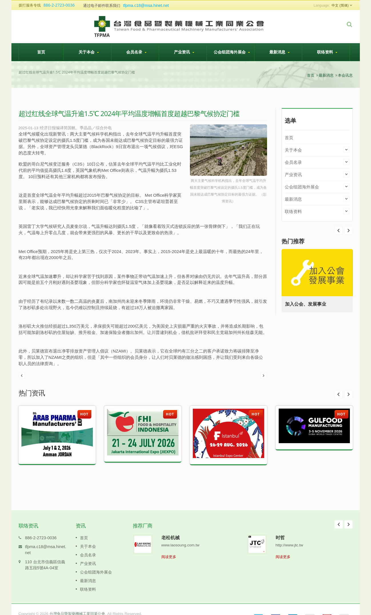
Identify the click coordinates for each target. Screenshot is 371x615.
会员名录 (136, 52)
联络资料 (327, 52)
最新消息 (279, 52)
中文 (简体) (340, 5)
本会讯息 (345, 75)
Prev (348, 230)
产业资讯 (184, 52)
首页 (41, 51)
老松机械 (170, 529)
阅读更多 (168, 548)
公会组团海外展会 (232, 52)
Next (338, 230)
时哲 (280, 529)
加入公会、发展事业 (307, 304)
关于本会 (89, 52)
